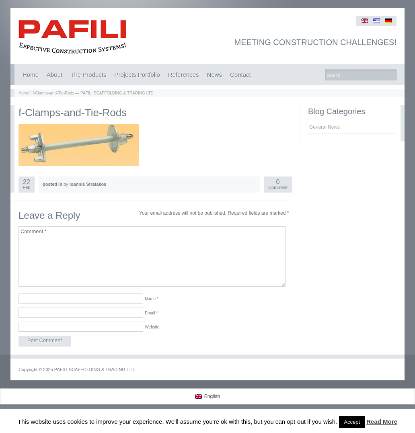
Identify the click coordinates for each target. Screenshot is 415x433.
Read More (381, 421)
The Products (88, 74)
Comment (278, 185)
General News (324, 127)
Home (31, 74)
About (54, 74)
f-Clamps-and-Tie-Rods (72, 113)
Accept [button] (352, 422)
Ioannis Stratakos (88, 184)
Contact (240, 74)
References (183, 74)
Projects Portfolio (137, 74)
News (214, 74)
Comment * (152, 256)
